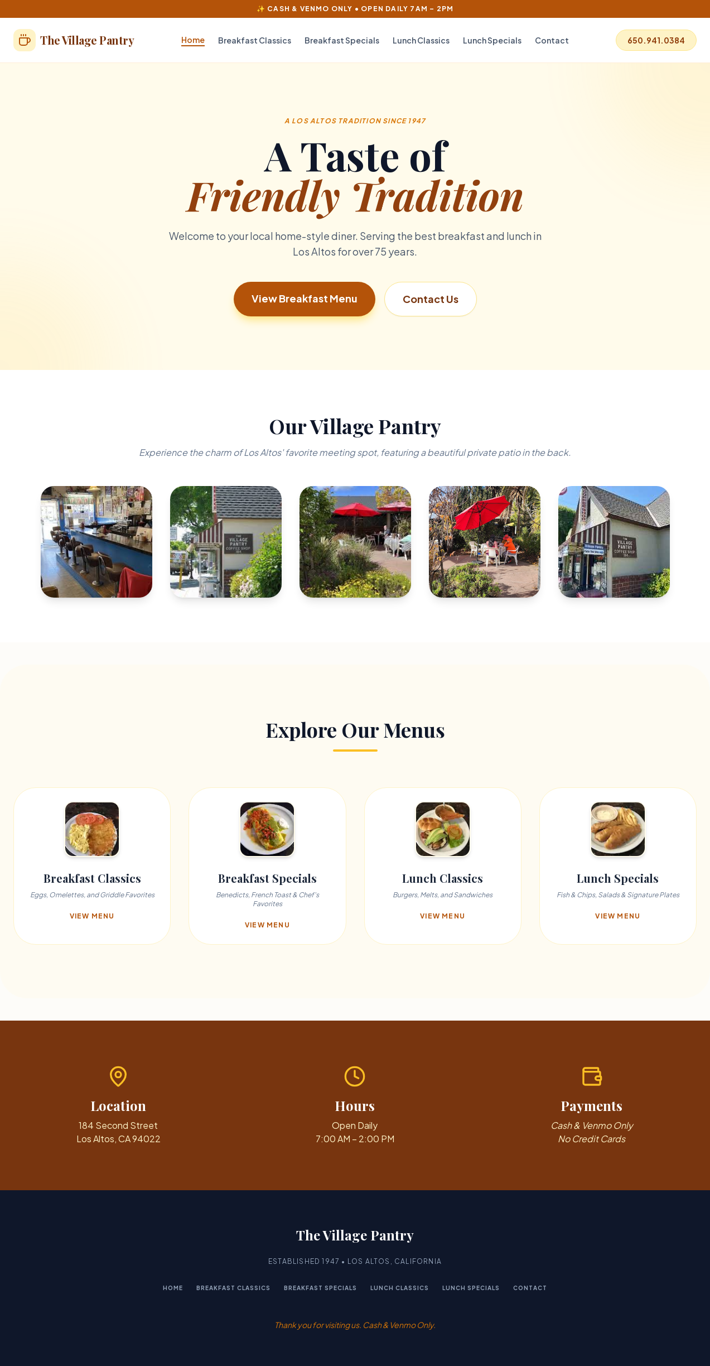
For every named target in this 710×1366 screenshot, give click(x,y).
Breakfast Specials (342, 40)
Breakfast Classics (254, 40)
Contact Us (430, 298)
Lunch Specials (492, 40)
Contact (552, 40)
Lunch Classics (421, 40)
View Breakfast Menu (305, 298)
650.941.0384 (656, 40)
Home (193, 40)
